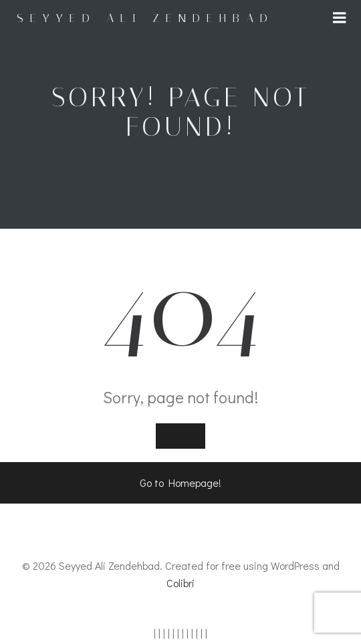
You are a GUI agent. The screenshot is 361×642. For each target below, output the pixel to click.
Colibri (180, 583)
